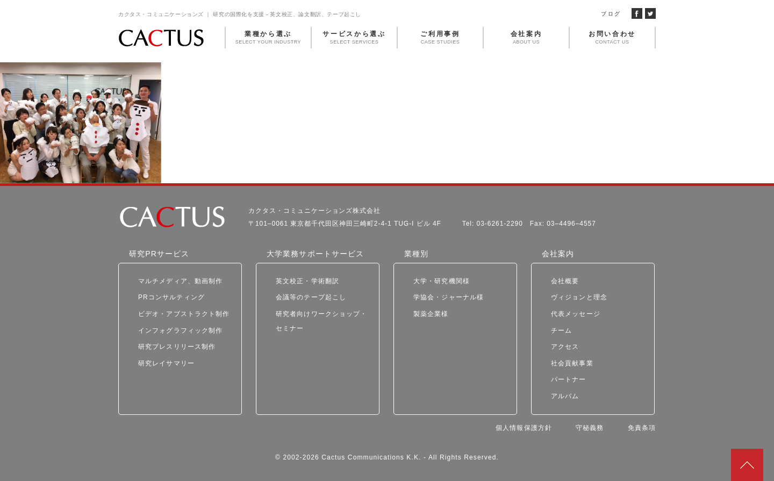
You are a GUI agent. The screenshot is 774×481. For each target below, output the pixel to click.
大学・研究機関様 (441, 281)
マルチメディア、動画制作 (180, 281)
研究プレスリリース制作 (177, 346)
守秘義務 (590, 428)
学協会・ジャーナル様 (448, 297)
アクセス (565, 346)
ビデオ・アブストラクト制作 (184, 314)
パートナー (568, 379)
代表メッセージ (575, 314)
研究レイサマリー (166, 363)
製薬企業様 (431, 314)
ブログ (611, 14)
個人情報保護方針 (524, 428)
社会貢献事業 (572, 363)
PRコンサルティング (171, 297)
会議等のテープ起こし (311, 297)
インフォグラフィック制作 (180, 330)
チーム (561, 330)
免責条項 (642, 428)
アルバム (565, 396)
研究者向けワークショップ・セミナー (322, 321)
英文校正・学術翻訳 (307, 281)
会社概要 (565, 281)
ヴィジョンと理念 (579, 297)
